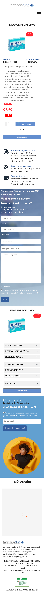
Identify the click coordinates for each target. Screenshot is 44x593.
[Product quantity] (11, 124)
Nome (3, 223)
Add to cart (26, 124)
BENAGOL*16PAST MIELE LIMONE (22, 521)
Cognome (5, 234)
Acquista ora (22, 137)
